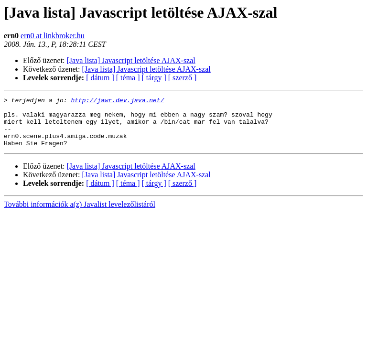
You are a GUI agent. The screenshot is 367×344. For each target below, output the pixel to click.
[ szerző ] (182, 78)
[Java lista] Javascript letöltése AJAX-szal (131, 60)
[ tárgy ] (154, 78)
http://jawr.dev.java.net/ (117, 101)
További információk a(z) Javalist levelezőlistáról (79, 214)
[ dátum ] (100, 78)
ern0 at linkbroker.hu (53, 36)
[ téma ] (128, 78)
